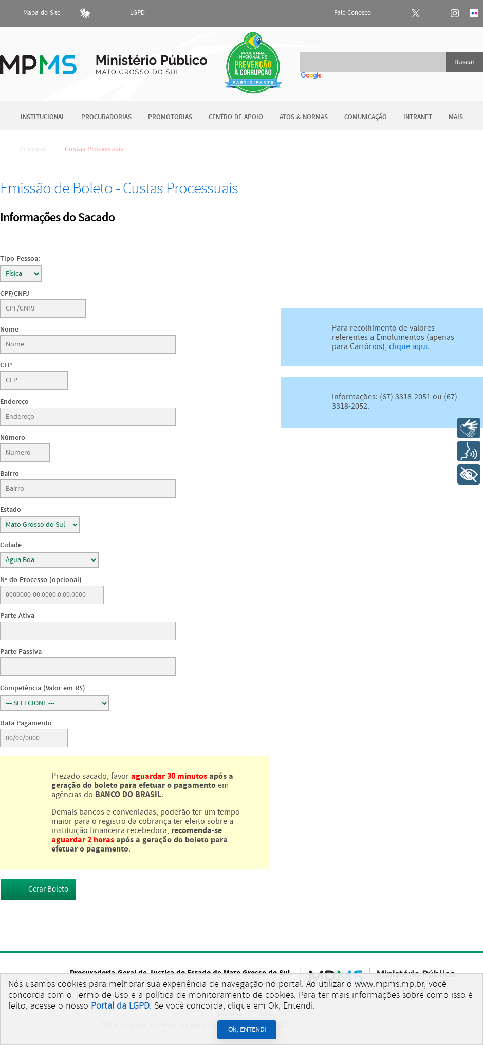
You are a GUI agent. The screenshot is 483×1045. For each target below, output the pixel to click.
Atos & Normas (304, 117)
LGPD (137, 13)
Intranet (417, 117)
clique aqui (408, 346)
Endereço (14, 401)
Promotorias (170, 117)
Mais (456, 117)
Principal (26, 149)
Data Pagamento (26, 723)
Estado (10, 509)
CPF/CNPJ (14, 293)
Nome (9, 329)
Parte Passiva (21, 651)
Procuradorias (106, 117)
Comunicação (365, 117)
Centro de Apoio (236, 117)
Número (12, 437)
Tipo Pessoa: (20, 258)
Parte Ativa (17, 615)
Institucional (43, 117)
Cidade (11, 544)
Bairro (9, 473)
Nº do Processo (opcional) (41, 579)
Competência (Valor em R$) (42, 688)
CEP (6, 365)
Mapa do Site (33, 13)
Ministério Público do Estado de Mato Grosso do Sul (103, 59)
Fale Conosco (344, 13)
